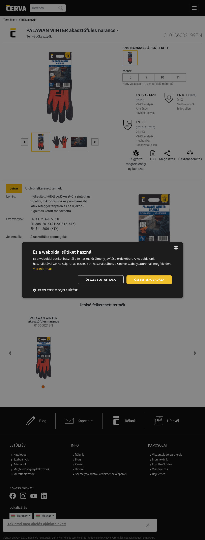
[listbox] (176, 248)
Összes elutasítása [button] (100, 279)
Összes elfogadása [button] (149, 279)
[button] (55, 290)
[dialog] (102, 270)
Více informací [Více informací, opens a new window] (43, 269)
